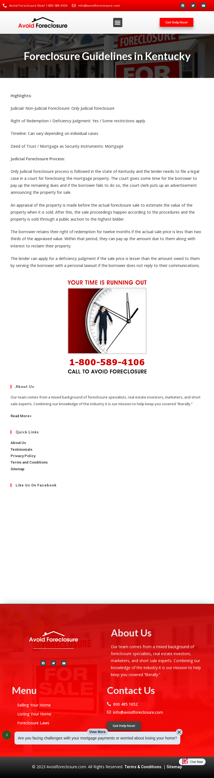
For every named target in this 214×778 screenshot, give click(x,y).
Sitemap (174, 767)
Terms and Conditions (29, 462)
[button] (117, 22)
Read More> (21, 416)
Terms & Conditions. (143, 767)
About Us (18, 443)
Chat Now (192, 761)
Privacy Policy (23, 456)
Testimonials (21, 449)
